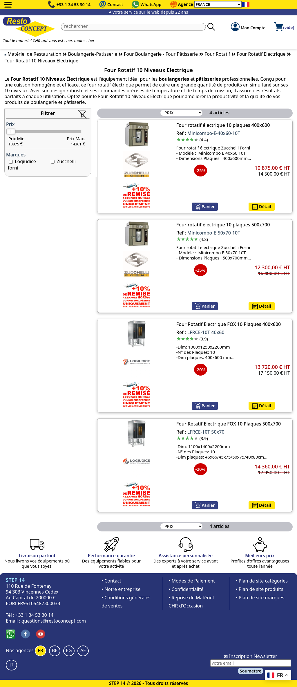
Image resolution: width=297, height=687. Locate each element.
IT (11, 664)
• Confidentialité (186, 589)
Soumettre (250, 671)
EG (69, 650)
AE (83, 650)
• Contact (111, 581)
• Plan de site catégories (262, 581)
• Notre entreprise (121, 589)
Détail (261, 206)
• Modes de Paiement (192, 581)
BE (54, 650)
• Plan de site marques (260, 597)
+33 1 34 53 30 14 (74, 4)
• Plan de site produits (259, 589)
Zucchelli (66, 161)
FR (40, 650)
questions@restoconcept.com (53, 621)
